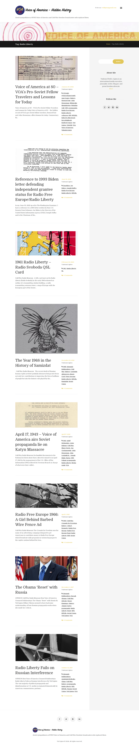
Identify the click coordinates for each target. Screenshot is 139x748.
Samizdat (65, 381)
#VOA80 (66, 93)
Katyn (68, 457)
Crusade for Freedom (69, 522)
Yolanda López (67, 130)
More (111, 89)
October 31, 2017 (67, 667)
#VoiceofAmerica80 (68, 95)
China (64, 681)
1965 (64, 520)
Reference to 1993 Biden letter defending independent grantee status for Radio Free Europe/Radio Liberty (36, 189)
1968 (64, 366)
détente (64, 600)
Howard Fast (66, 100)
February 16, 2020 (68, 261)
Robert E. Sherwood (68, 118)
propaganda (73, 108)
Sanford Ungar (67, 122)
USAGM (69, 125)
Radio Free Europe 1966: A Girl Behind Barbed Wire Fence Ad (37, 519)
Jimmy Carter (66, 605)
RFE (70, 115)
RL (62, 270)
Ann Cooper (66, 98)
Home (108, 44)
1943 (64, 440)
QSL (64, 268)
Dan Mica (66, 185)
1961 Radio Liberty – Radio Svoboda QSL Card (33, 267)
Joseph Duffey (71, 188)
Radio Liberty (66, 113)
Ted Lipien (65, 615)
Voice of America (67, 127)
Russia (69, 688)
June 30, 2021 (66, 179)
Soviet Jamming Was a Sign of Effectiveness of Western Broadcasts (92, 37)
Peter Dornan (70, 376)
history (72, 98)
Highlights (52, 35)
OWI (66, 108)
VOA (74, 125)
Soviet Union (71, 612)
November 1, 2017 (68, 586)
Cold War (70, 445)
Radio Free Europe (68, 110)
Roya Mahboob (67, 120)
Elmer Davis (66, 447)
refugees (65, 115)
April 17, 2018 (66, 433)
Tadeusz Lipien (67, 89)
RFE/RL (74, 115)
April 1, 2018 (66, 514)
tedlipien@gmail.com (109, 7)
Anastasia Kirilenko (68, 678)
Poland (64, 460)
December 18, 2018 (68, 360)
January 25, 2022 (68, 87)
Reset (69, 610)
